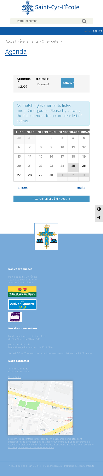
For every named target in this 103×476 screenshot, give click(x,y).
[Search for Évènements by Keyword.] (45, 84)
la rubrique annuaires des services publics (31, 447)
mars (23, 187)
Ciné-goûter (50, 41)
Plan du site (34, 465)
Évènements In (23, 80)
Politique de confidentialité (79, 465)
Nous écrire (14, 377)
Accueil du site (17, 465)
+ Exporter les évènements (51, 198)
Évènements (29, 41)
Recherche (42, 79)
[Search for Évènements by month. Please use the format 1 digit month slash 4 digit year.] (23, 86)
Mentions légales (52, 465)
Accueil (11, 41)
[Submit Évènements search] (67, 83)
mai (81, 187)
